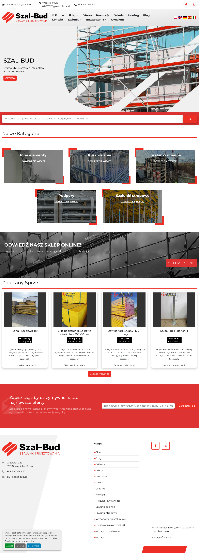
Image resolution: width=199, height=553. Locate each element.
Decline (20, 546)
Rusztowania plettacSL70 (110, 525)
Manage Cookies (161, 537)
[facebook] (186, 5)
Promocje (102, 15)
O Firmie (58, 15)
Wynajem (117, 19)
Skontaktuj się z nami (25, 365)
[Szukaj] (92, 119)
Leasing (133, 15)
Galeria (119, 15)
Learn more (33, 546)
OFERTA (10, 78)
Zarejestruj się (187, 405)
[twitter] (194, 5)
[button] (73, 15)
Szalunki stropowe (106, 513)
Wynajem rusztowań (108, 531)
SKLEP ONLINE (181, 263)
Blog (146, 15)
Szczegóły (25, 359)
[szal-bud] (31, 449)
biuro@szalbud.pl (17, 476)
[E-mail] (138, 406)
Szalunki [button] (73, 19)
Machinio (163, 531)
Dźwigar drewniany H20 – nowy (124, 332)
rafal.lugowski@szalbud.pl (20, 4)
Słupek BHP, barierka (174, 330)
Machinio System (171, 527)
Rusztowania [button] (95, 19)
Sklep (72, 15)
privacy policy (28, 541)
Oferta (87, 15)
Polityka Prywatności (108, 500)
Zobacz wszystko (99, 373)
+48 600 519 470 (87, 4)
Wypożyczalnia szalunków (111, 519)
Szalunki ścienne (105, 506)
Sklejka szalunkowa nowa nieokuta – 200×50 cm (74, 332)
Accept (9, 546)
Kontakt (57, 19)
